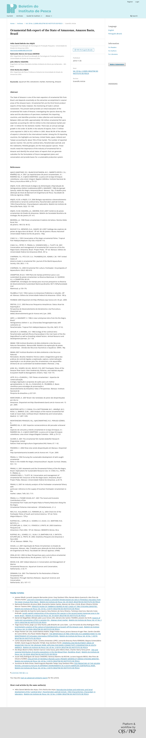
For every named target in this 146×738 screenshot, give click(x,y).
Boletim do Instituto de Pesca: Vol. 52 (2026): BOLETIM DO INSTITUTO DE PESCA (57, 628)
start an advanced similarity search (34, 678)
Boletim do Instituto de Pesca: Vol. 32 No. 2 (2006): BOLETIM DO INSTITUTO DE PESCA (56, 694)
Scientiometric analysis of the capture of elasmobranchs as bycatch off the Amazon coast (49, 627)
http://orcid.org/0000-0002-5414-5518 (21, 50)
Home (12, 23)
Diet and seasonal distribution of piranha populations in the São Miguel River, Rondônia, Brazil (56, 651)
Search (134, 16)
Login (137, 2)
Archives (19, 16)
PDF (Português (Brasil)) (84, 50)
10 (23, 673)
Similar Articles (17, 593)
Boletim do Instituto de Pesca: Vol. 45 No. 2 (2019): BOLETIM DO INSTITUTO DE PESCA (47, 668)
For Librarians (113, 54)
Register (130, 2)
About (48, 16)
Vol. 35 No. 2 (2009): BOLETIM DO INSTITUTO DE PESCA (44, 23)
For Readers (112, 47)
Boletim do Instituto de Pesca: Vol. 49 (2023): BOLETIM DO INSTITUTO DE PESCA (70, 602)
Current (10, 16)
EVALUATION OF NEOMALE (63, 659)
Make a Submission (117, 64)
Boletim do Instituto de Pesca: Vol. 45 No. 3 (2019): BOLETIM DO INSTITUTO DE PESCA (47, 609)
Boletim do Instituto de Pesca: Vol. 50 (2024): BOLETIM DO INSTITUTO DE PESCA (56, 615)
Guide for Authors (34, 16)
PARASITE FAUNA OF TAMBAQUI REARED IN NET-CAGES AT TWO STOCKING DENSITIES (64, 606)
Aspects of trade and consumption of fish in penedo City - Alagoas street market (57, 619)
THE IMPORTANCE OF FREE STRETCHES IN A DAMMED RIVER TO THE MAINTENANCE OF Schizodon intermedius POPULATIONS (58, 635)
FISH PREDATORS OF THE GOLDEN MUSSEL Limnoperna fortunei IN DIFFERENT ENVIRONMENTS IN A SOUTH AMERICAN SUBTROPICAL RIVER (57, 664)
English (111, 30)
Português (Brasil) (115, 34)
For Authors (112, 51)
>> (27, 673)
